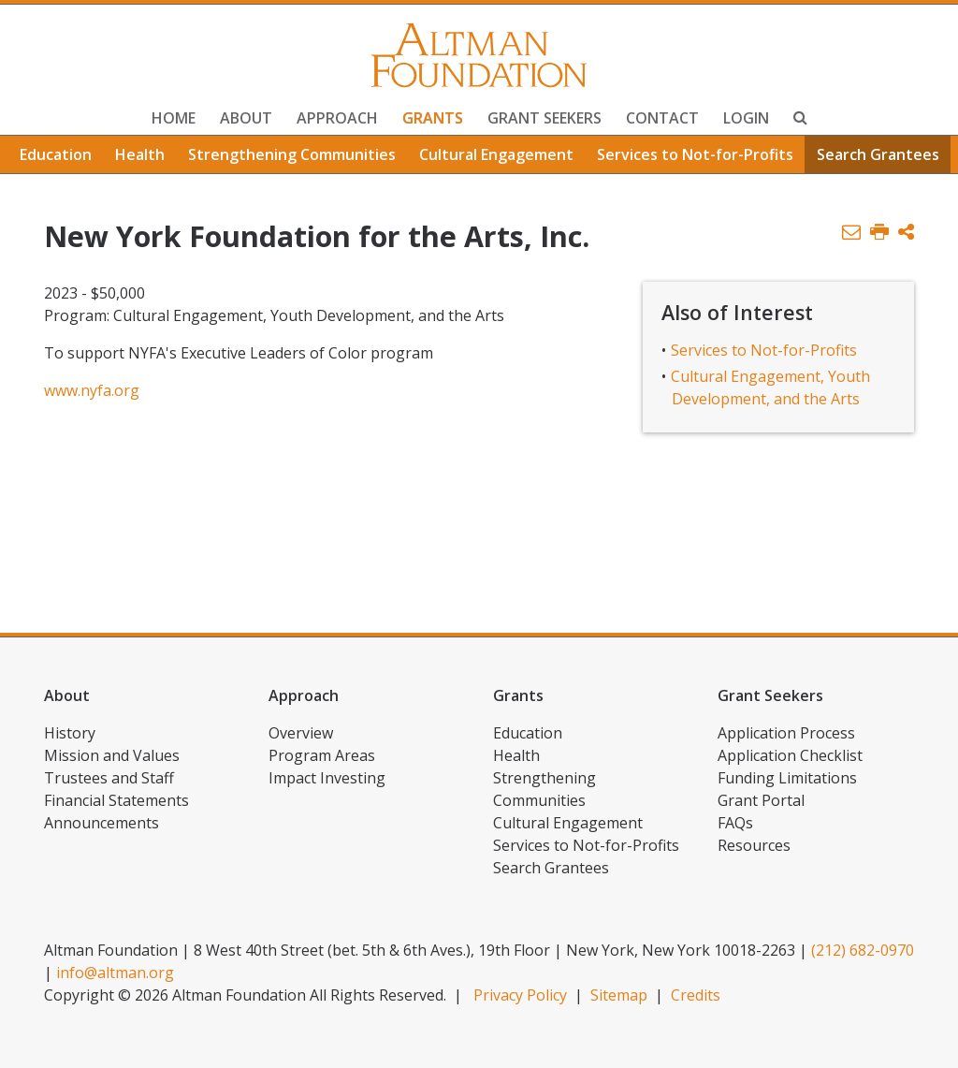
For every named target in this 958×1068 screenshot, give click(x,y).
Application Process (786, 733)
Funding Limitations (787, 778)
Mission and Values (112, 755)
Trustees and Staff (109, 778)
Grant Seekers (544, 118)
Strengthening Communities (292, 154)
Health (140, 154)
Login (746, 118)
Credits (695, 995)
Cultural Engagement (496, 154)
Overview (301, 733)
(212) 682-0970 (862, 950)
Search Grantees (878, 154)
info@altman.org (115, 972)
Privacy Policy (520, 995)
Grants (432, 118)
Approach (337, 118)
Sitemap (618, 995)
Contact (662, 118)
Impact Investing (327, 778)
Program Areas (322, 755)
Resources (754, 845)
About (246, 118)
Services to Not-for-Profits (695, 154)
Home (174, 118)
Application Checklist (790, 755)
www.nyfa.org (91, 390)
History (69, 733)
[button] (906, 232)
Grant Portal (761, 800)
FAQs (735, 822)
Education (56, 154)
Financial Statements (116, 800)
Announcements (101, 822)
